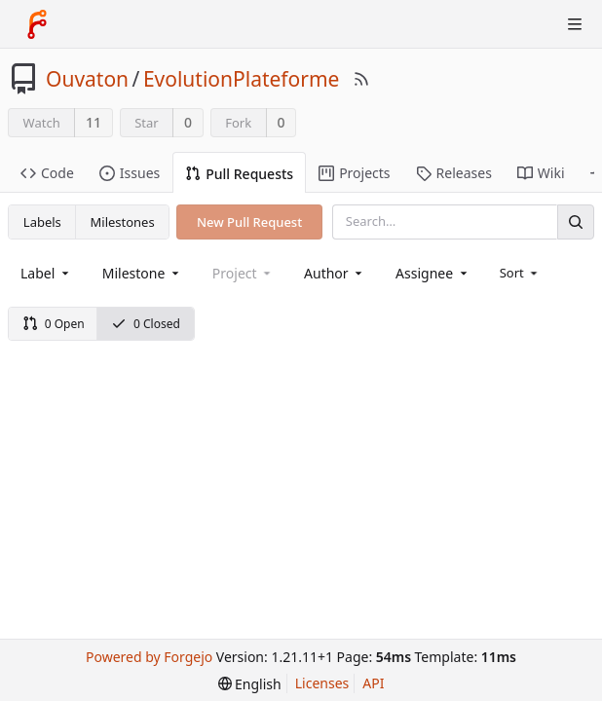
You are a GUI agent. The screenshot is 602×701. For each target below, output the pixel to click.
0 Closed (145, 323)
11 (93, 122)
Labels (42, 222)
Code (47, 173)
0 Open (53, 323)
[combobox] (46, 273)
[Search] (575, 221)
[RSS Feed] (361, 79)
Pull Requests (239, 174)
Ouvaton (87, 79)
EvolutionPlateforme (241, 79)
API (373, 683)
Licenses (322, 683)
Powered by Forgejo (149, 656)
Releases (454, 173)
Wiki (541, 173)
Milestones (123, 222)
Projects (354, 173)
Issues (129, 173)
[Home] (37, 24)
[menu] (520, 272)
